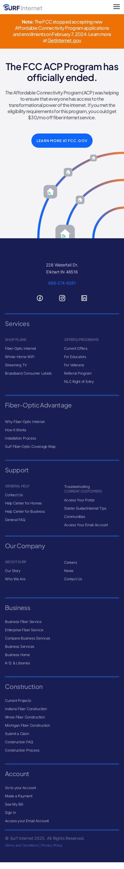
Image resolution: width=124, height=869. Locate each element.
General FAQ (15, 519)
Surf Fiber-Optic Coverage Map (30, 446)
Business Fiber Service (23, 621)
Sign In (10, 812)
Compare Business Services (27, 638)
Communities (74, 516)
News (68, 570)
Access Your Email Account (86, 525)
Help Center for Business (25, 511)
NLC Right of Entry (79, 381)
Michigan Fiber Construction (27, 725)
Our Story (12, 570)
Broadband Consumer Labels (28, 373)
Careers (70, 562)
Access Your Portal (79, 500)
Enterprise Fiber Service (24, 630)
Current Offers (75, 348)
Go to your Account (20, 787)
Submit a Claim (17, 733)
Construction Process (22, 750)
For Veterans (74, 365)
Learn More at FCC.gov (62, 140)
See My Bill (14, 804)
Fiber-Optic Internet (20, 348)
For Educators (75, 356)
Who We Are (15, 579)
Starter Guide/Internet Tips (85, 508)
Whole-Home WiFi (19, 356)
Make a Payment (18, 796)
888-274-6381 (61, 283)
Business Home (17, 654)
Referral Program (78, 373)
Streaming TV (16, 365)
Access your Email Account (27, 821)
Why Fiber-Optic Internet (24, 421)
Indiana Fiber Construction (26, 709)
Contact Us (14, 495)
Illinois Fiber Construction (25, 717)
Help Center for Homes (23, 503)
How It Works (15, 430)
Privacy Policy (52, 845)
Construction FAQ (19, 742)
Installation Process (20, 438)
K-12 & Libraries (17, 663)
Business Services (19, 646)
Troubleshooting (76, 486)
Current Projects (18, 700)
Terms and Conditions (21, 845)
